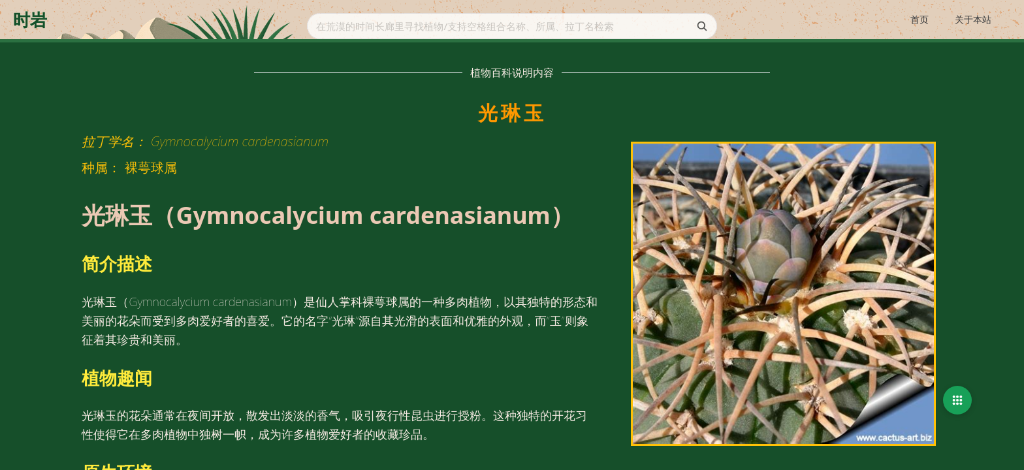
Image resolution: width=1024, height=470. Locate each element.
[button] (957, 400)
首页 (919, 19)
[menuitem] (919, 20)
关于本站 (973, 19)
